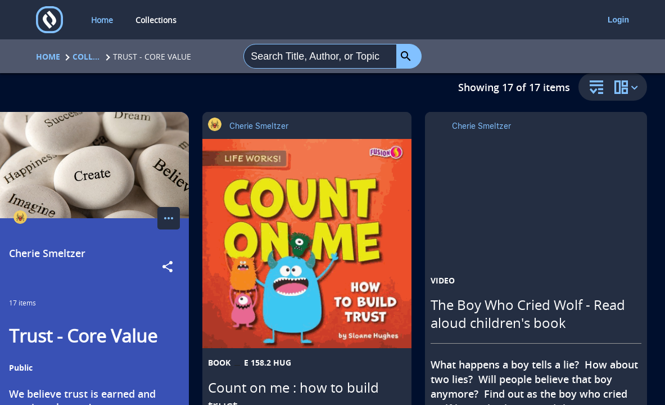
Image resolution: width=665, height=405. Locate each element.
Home (48, 56)
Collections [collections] (156, 20)
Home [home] (102, 20)
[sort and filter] (593, 88)
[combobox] (320, 56)
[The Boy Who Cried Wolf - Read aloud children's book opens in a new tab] (536, 225)
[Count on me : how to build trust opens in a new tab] (306, 243)
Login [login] (618, 19)
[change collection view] (627, 87)
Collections (87, 56)
